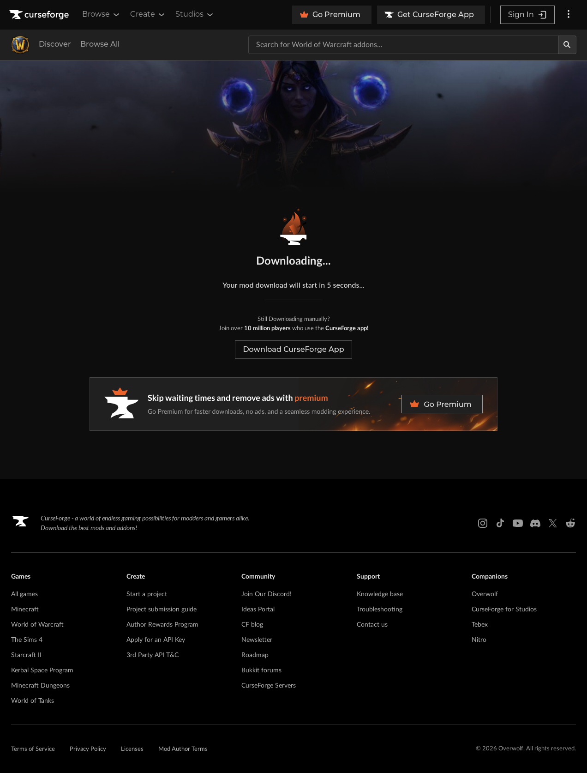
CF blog (252, 625)
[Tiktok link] (500, 523)
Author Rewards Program (162, 625)
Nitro (479, 640)
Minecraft (25, 609)
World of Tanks (32, 701)
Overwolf (485, 594)
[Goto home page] (40, 14)
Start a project (146, 594)
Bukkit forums (261, 670)
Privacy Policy (88, 749)
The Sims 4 (26, 640)
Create (148, 14)
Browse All (100, 44)
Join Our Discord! (266, 594)
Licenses (132, 749)
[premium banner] (293, 404)
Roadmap (255, 655)
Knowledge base (380, 594)
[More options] (568, 15)
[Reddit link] (570, 523)
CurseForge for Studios (504, 609)
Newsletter (256, 640)
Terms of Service (33, 749)
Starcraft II (26, 655)
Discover (55, 44)
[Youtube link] (517, 523)
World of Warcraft (37, 625)
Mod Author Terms (183, 749)
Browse (101, 14)
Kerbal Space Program (42, 670)
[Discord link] (535, 523)
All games (24, 594)
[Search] (567, 45)
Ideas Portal (258, 609)
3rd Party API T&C (152, 655)
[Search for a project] (403, 44)
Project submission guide (161, 609)
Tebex (480, 625)
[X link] (552, 523)
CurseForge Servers (268, 685)
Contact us (372, 625)
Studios (195, 14)
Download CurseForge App (293, 349)
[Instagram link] (482, 523)
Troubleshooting (379, 609)
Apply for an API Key (155, 640)
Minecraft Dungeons (40, 685)
